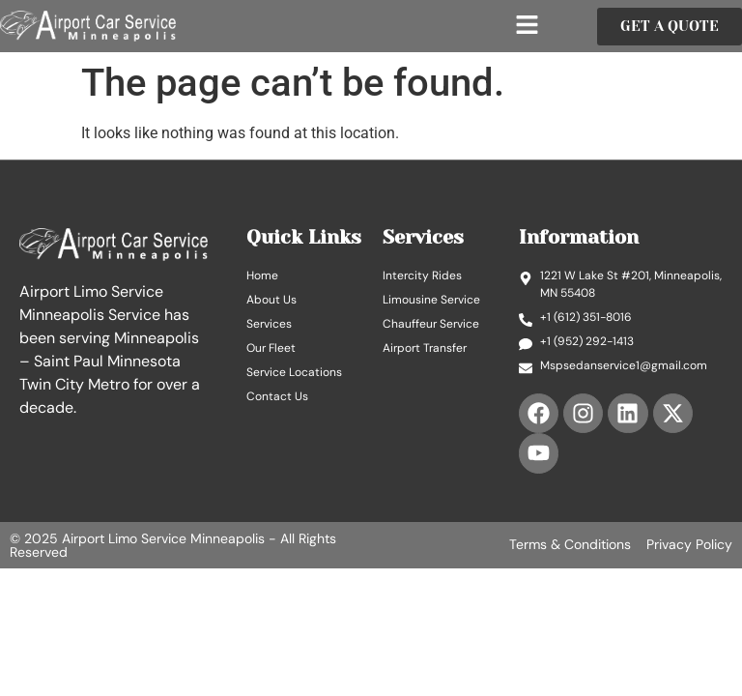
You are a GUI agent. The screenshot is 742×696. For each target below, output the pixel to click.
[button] (527, 26)
